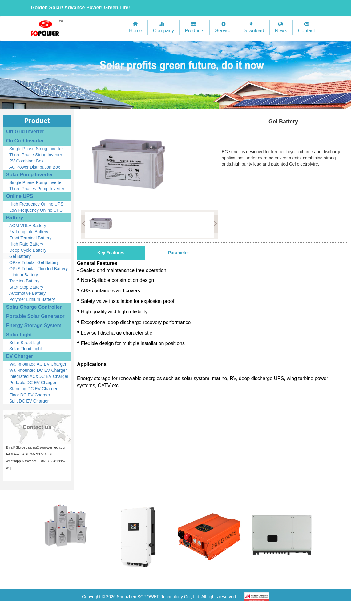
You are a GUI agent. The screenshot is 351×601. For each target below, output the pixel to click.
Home (135, 27)
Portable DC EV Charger (32, 382)
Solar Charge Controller (34, 307)
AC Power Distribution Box (34, 167)
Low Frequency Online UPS (36, 210)
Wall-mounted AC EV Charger (37, 364)
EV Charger (19, 356)
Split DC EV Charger (29, 401)
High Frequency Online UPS (36, 204)
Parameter (178, 252)
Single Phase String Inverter (36, 148)
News (281, 27)
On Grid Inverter (25, 140)
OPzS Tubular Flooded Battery (38, 268)
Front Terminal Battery (30, 237)
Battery (14, 217)
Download (253, 27)
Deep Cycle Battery (27, 250)
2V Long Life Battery (28, 231)
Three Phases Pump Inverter (36, 188)
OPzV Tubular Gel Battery (34, 262)
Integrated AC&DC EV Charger (38, 376)
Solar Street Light (25, 342)
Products (194, 27)
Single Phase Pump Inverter (36, 182)
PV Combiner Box (26, 160)
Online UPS (19, 196)
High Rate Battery (26, 244)
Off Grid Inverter (25, 131)
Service (223, 27)
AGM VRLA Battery (27, 225)
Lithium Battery (23, 274)
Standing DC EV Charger (33, 388)
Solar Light (19, 334)
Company (163, 27)
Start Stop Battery (26, 287)
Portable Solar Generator (35, 316)
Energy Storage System (34, 325)
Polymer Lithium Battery (32, 299)
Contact (306, 27)
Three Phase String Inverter (35, 154)
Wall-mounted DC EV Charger (38, 370)
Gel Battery (20, 256)
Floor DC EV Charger (29, 394)
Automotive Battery (27, 293)
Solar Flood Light (25, 348)
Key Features (110, 252)
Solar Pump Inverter (29, 174)
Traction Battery (24, 280)
